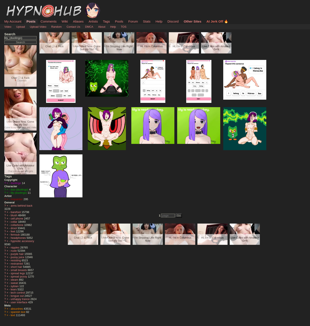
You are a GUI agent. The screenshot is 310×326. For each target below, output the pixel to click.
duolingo (16, 183)
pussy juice (18, 257)
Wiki (65, 21)
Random (56, 26)
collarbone (17, 225)
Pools (119, 21)
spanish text (18, 312)
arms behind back (22, 205)
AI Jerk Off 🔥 (217, 21)
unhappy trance (21, 299)
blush (14, 215)
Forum (133, 21)
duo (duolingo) (20, 189)
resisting (16, 260)
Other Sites (192, 21)
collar (14, 221)
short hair (17, 266)
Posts (31, 21)
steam (15, 279)
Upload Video (38, 26)
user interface (19, 302)
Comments (48, 21)
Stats (146, 21)
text (13, 315)
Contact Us (73, 26)
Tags (106, 21)
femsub (16, 234)
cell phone (17, 218)
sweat (15, 283)
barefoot (16, 212)
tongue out (18, 295)
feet (13, 231)
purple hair (18, 254)
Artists (93, 21)
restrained (17, 263)
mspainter (17, 199)
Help (159, 21)
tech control (18, 292)
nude (14, 250)
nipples (15, 247)
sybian (15, 286)
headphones (19, 237)
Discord (173, 21)
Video (7, 26)
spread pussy (19, 276)
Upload (20, 26)
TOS (123, 26)
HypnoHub (16, 5)
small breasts (19, 270)
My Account (12, 21)
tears (14, 289)
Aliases (78, 21)
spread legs (18, 273)
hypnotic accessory (22, 241)
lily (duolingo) (19, 192)
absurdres (17, 308)
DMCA (89, 26)
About (101, 26)
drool (14, 228)
